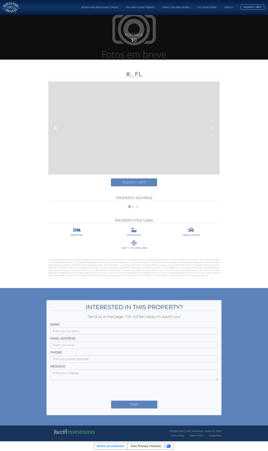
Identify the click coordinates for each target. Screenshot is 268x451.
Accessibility (215, 435)
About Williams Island (176, 7)
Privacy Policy (177, 435)
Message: (58, 369)
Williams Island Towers (140, 7)
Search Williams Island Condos (99, 7)
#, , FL (134, 207)
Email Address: (63, 342)
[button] (55, 128)
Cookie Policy (196, 435)
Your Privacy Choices (146, 446)
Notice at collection (111, 446)
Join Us (228, 7)
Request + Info (252, 7)
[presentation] (78, 392)
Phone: (56, 355)
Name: (55, 328)
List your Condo (206, 7)
